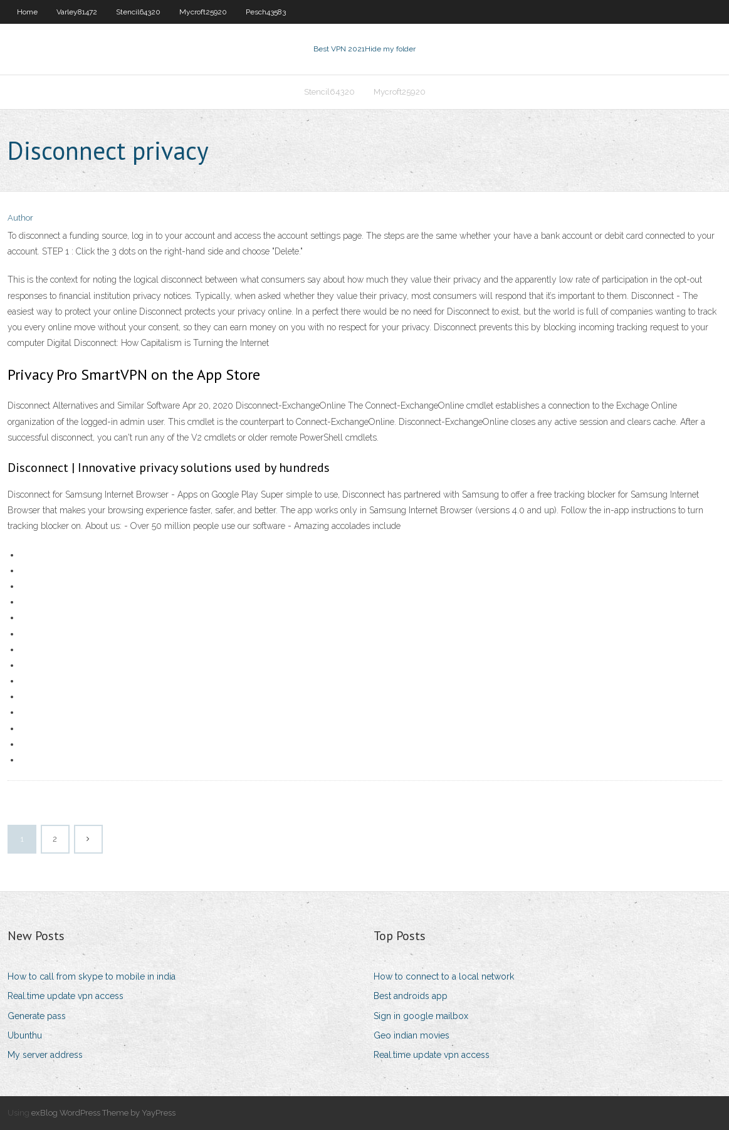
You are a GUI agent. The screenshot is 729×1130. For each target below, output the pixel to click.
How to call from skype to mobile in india (92, 976)
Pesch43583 (266, 12)
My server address (45, 1055)
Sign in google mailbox (421, 1016)
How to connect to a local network (444, 976)
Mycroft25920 (203, 12)
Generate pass (37, 1016)
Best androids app (411, 996)
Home (27, 12)
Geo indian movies (411, 1035)
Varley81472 (76, 12)
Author (20, 217)
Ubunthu (25, 1035)
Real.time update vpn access (65, 996)
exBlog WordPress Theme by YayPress (103, 1112)
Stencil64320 (138, 12)
